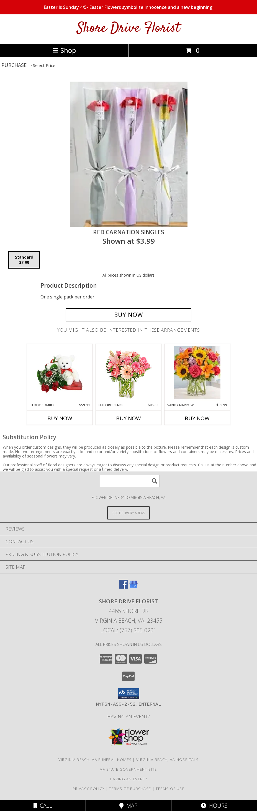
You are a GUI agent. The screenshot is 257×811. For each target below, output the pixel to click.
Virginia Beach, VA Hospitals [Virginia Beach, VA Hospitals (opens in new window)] (167, 759)
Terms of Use (170, 788)
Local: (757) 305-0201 (128, 630)
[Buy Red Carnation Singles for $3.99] (128, 314)
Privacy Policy (88, 788)
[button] (128, 693)
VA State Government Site (128, 769)
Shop (64, 50)
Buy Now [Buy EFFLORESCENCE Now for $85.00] (128, 418)
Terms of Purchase (130, 788)
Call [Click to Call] (43, 805)
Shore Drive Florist (128, 28)
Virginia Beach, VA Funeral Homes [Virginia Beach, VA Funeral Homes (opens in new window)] (95, 759)
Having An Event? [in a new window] (128, 716)
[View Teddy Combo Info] (60, 374)
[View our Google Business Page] (133, 587)
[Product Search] (130, 481)
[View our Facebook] (123, 587)
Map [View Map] (128, 805)
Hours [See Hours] (214, 805)
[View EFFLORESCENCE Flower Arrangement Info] (129, 373)
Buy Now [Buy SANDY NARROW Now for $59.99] (197, 418)
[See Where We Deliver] (128, 512)
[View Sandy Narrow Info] (197, 373)
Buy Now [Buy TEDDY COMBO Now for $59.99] (59, 418)
